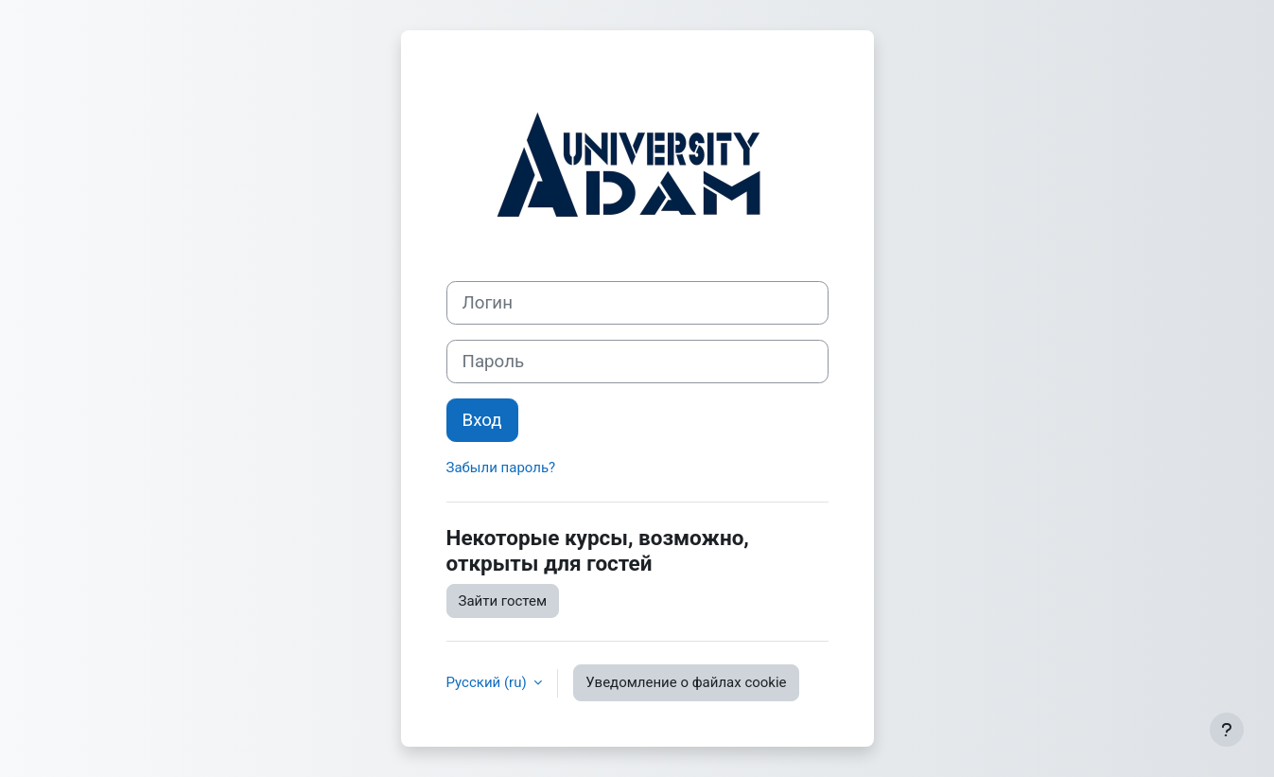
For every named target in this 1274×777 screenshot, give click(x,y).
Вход (482, 420)
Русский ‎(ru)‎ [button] (488, 682)
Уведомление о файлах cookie (685, 682)
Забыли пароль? (501, 467)
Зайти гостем (503, 600)
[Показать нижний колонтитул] (1227, 730)
